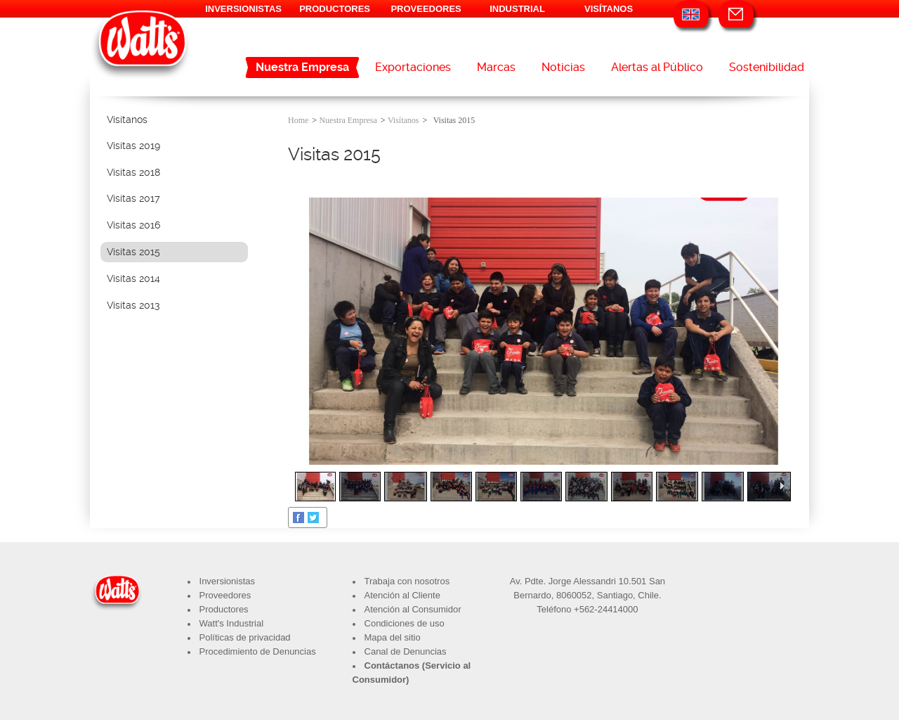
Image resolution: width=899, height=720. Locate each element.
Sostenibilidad (766, 67)
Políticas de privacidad (245, 637)
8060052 (574, 595)
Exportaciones (413, 67)
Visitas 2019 (133, 145)
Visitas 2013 (133, 305)
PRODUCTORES (334, 9)
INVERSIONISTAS (243, 9)
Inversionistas (227, 581)
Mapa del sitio (393, 637)
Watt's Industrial (231, 623)
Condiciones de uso (405, 623)
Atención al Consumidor (413, 609)
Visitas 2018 (133, 172)
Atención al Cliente (402, 595)
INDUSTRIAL (517, 9)
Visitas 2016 (133, 225)
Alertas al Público (657, 67)
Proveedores (225, 595)
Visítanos (127, 119)
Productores (224, 609)
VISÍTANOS (608, 9)
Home (298, 120)
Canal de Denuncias (406, 651)
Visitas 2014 (133, 278)
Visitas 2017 (133, 198)
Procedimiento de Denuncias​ (257, 651)
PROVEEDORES (426, 9)
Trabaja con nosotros (407, 581)
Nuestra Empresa (302, 67)
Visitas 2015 (133, 251)
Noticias (563, 67)
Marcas (496, 67)
